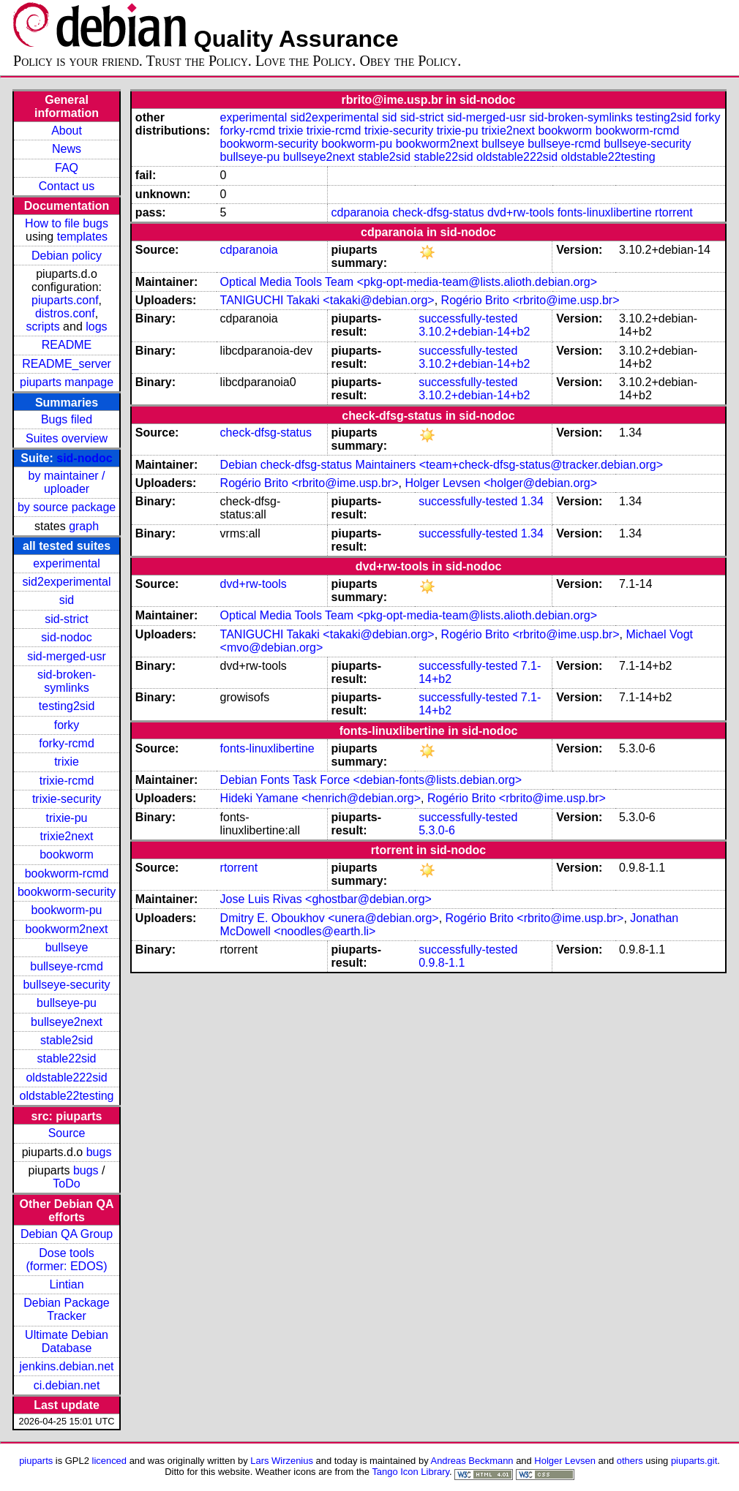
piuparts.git (694, 1460)
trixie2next (67, 836)
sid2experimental (67, 581)
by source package (67, 507)
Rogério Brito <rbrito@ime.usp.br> (530, 300)
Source (67, 1133)
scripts (42, 326)
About (66, 130)
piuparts (36, 1460)
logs (96, 326)
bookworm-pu (66, 910)
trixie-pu (67, 818)
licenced (109, 1460)
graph (84, 526)
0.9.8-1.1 (442, 962)
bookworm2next (67, 929)
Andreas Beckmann (472, 1460)
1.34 (532, 501)
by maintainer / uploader (67, 482)
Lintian (66, 1284)
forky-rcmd (66, 743)
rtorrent (674, 212)
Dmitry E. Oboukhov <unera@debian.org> (329, 918)
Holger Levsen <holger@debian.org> (501, 483)
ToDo (66, 1183)
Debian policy (66, 255)
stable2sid (66, 1040)
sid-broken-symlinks (66, 681)
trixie (66, 761)
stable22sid (67, 1058)
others (630, 1460)
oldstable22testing (67, 1096)
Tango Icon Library (410, 1471)
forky (67, 725)
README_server (66, 364)
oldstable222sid (66, 1077)
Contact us (66, 186)
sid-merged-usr (66, 656)
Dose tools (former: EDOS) (66, 1259)
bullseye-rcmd (66, 966)
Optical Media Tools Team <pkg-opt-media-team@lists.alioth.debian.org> (408, 282)
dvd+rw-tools (520, 212)
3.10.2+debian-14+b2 (474, 331)
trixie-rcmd (67, 780)
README (66, 345)
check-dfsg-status (438, 212)
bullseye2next (66, 1022)
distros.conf (65, 313)
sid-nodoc (84, 458)
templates (82, 236)
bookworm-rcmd (67, 873)
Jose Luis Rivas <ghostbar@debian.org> (326, 899)
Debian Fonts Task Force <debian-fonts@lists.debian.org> (371, 780)
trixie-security (66, 799)
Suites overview (67, 438)
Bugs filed (66, 419)
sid (66, 600)
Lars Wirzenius (281, 1460)
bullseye (67, 947)
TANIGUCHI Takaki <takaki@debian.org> (327, 300)
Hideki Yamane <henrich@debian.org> (320, 798)
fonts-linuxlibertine (605, 212)
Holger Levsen (565, 1460)
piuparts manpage (66, 382)
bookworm (67, 854)
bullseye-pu (67, 1003)
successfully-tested (468, 318)
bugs (99, 1152)
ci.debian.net (67, 1385)
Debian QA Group (66, 1234)
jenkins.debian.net (67, 1366)
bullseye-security (66, 984)
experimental (66, 563)
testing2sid (67, 706)
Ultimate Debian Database (66, 1341)
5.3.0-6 (437, 830)
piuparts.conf (65, 300)
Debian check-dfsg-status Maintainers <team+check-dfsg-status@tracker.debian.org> (441, 464)
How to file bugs (66, 223)
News (66, 149)
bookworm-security (67, 892)
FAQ (66, 168)
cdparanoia (360, 212)
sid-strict (67, 619)
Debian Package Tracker (66, 1309)
